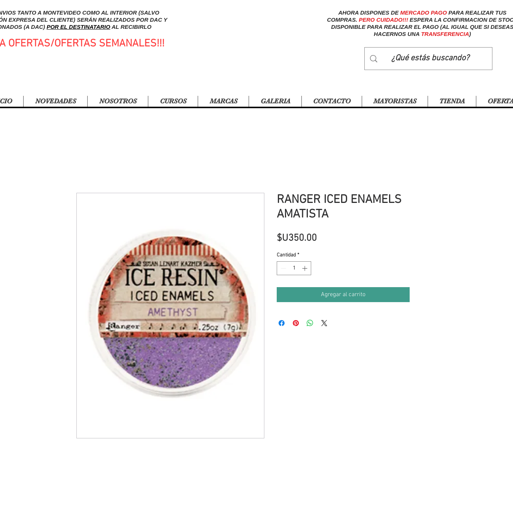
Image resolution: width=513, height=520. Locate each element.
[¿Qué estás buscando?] (430, 59)
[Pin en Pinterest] (295, 323)
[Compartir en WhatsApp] (310, 323)
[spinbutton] (294, 268)
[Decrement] (282, 268)
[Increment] (305, 268)
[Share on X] (324, 323)
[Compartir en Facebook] (281, 323)
